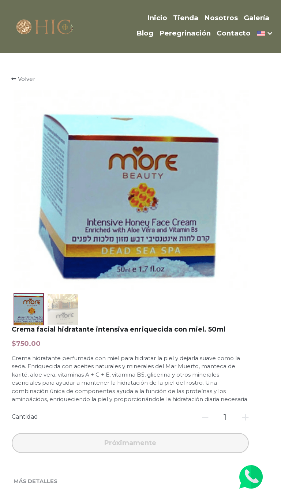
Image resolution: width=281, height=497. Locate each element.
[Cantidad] (213, 262)
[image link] (45, 26)
